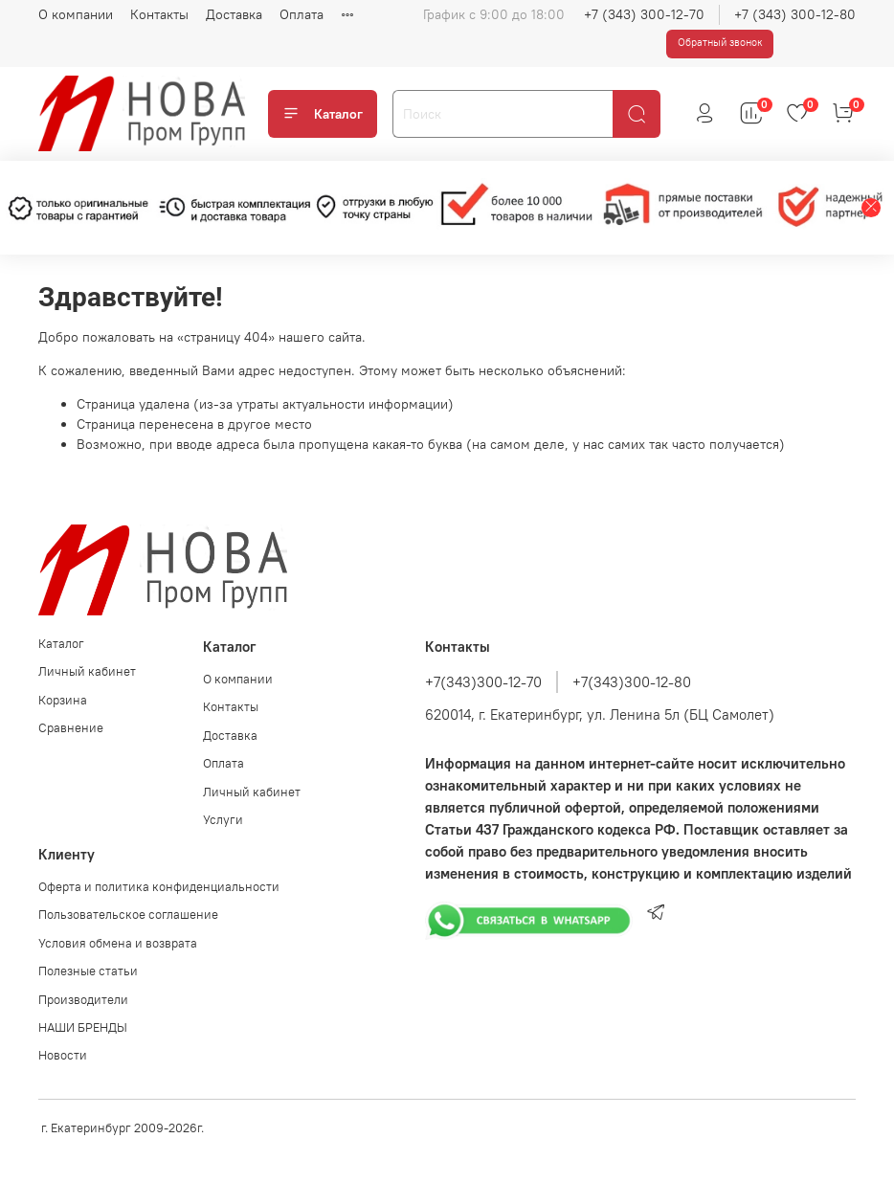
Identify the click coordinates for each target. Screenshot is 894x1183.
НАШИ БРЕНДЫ (82, 1027)
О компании (75, 14)
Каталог (322, 114)
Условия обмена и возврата (117, 943)
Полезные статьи (88, 971)
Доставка (234, 14)
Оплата (301, 14)
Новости (62, 1055)
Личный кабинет (87, 671)
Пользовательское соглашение (128, 914)
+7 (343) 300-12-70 (644, 14)
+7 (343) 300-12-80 (795, 14)
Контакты (159, 14)
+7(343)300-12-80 (631, 682)
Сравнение (70, 728)
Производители (83, 1000)
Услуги (223, 820)
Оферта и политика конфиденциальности (158, 887)
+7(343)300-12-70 (483, 682)
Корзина (62, 700)
